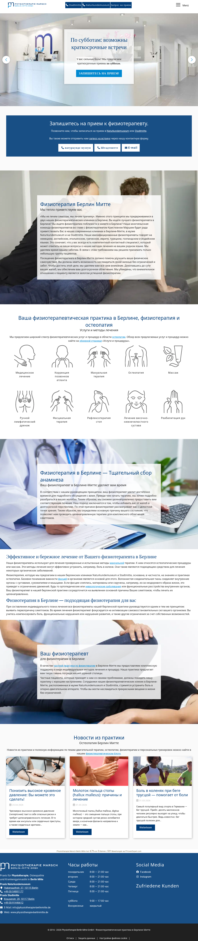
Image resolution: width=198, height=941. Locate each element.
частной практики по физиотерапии (74, 665)
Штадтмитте (107, 148)
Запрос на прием (121, 5)
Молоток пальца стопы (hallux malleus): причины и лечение (97, 794)
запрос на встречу (99, 138)
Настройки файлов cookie (113, 938)
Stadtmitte (73, 5)
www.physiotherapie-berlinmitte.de (29, 912)
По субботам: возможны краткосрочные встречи (99, 43)
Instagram (143, 876)
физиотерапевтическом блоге (103, 753)
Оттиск (70, 938)
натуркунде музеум (76, 148)
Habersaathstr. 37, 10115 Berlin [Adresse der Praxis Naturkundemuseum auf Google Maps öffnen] (21, 887)
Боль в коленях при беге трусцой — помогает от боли (162, 792)
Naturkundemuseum (96, 5)
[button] (99, 56)
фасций (62, 578)
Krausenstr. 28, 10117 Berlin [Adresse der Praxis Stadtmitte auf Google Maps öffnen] (19, 899)
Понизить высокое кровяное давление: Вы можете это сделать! (35, 794)
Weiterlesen (18, 831)
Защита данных (86, 938)
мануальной (117, 563)
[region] (99, 59)
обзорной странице (91, 340)
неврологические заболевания (103, 586)
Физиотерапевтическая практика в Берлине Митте (123, 929)
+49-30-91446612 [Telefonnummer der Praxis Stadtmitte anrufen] (13, 902)
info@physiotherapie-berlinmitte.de (31, 907)
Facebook (143, 871)
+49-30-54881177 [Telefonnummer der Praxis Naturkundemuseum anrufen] (13, 891)
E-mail (130, 148)
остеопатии (118, 337)
